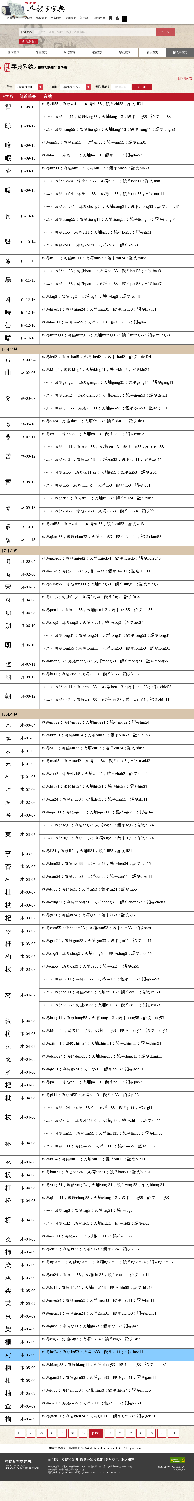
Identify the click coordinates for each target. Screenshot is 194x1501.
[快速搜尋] (95, 32)
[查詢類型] (27, 32)
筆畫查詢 (41, 52)
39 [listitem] (151, 1433)
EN (124, 17)
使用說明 (70, 17)
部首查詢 (13, 52)
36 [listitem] (119, 1433)
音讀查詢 (97, 52)
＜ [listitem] (30, 1433)
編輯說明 (41, 17)
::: (2, 17)
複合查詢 (152, 52)
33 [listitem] (83, 1433)
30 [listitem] (51, 1433)
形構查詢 (69, 52)
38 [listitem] (140, 1433)
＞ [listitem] (161, 1433)
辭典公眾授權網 (91, 1459)
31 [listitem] (62, 1433)
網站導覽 (99, 17)
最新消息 (12, 17)
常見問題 (27, 17)
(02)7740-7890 (66, 1472)
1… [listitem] (20, 1433)
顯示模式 (85, 17)
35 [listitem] (109, 1433)
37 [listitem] (130, 1433)
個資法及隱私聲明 (65, 1459)
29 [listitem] (41, 1433)
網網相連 (127, 1459)
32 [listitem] (72, 1433)
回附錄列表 (185, 78)
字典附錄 (56, 17)
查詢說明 (29, 41)
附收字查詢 (180, 52)
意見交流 (112, 1459)
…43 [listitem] (173, 1433)
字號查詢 (124, 52)
